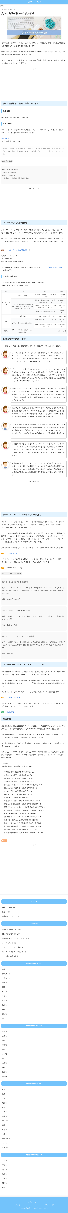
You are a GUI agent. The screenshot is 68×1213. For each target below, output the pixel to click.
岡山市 (4, 1032)
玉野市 (4, 1045)
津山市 (4, 1040)
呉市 (3, 1094)
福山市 (4, 1107)
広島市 (4, 1089)
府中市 (4, 1125)
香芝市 (4, 1009)
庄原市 (4, 1130)
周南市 (4, 1187)
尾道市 (4, 1103)
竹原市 (4, 1134)
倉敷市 (4, 1036)
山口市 (4, 1170)
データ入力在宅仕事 (9, 943)
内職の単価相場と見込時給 (11, 929)
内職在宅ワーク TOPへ (10, 916)
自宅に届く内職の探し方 (11, 934)
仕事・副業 (6, 912)
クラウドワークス (12, 553)
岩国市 (4, 1183)
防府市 (4, 1174)
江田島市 (5, 1147)
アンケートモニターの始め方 (12, 947)
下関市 (4, 1161)
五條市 (4, 1001)
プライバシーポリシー (50, 1205)
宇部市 (4, 1165)
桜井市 (4, 992)
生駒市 (4, 996)
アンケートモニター (13, 698)
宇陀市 (4, 1018)
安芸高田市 (6, 1139)
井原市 (4, 1054)
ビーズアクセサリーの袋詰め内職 (14, 952)
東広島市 (5, 1116)
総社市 (4, 1058)
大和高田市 (6, 974)
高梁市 (4, 1063)
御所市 (4, 1005)
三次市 (4, 1112)
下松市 (4, 1178)
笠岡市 (4, 1049)
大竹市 (4, 1143)
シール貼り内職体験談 (10, 956)
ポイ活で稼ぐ (11, 712)
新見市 (4, 1067)
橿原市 (4, 987)
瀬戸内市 (5, 1076)
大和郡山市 (6, 978)
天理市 (4, 983)
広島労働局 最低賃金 (55, 267)
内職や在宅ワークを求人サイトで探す (15, 938)
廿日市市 (5, 1121)
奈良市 (4, 969)
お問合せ (17, 1205)
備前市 (4, 1072)
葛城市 (4, 1014)
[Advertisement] (34, 85)
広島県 (4, 840)
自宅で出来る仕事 (8, 907)
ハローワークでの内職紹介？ (18, 250)
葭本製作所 (5, 138)
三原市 (4, 1098)
